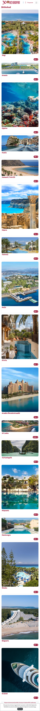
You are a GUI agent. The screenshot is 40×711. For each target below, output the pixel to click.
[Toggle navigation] (36, 2)
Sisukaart (21, 702)
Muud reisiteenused (9, 702)
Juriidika (17, 702)
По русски (30, 2)
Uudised (26, 702)
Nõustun (20, 709)
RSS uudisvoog (32, 702)
